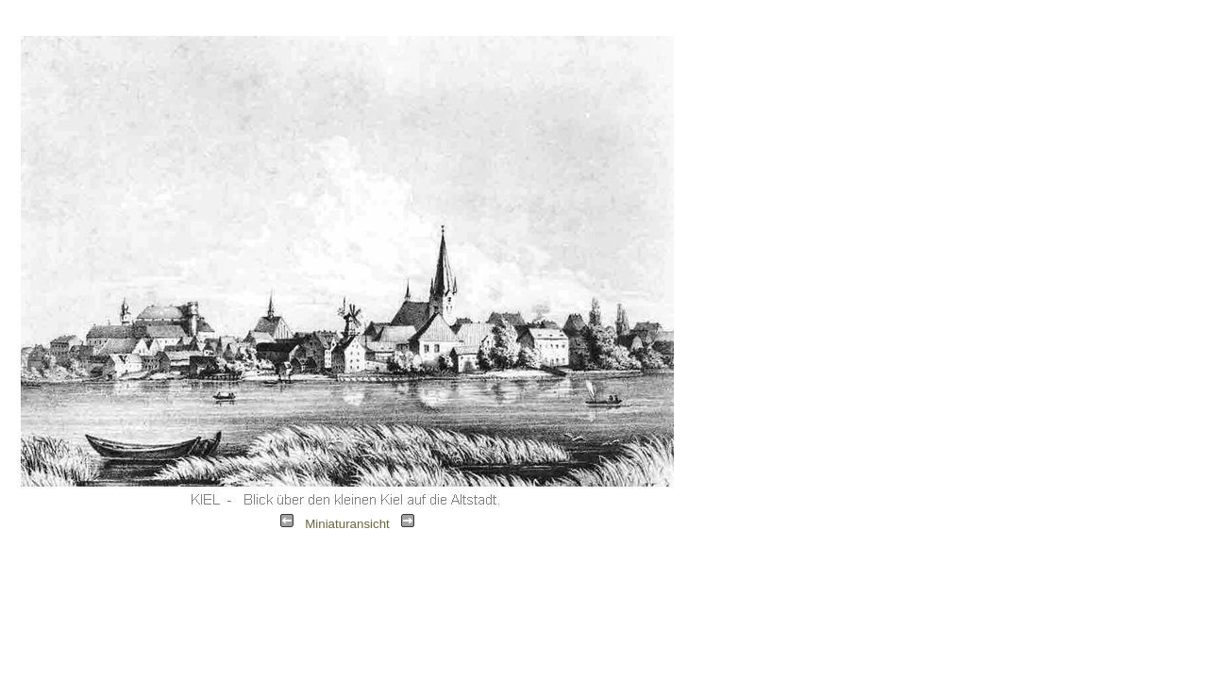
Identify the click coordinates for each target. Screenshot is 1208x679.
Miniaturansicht (347, 524)
